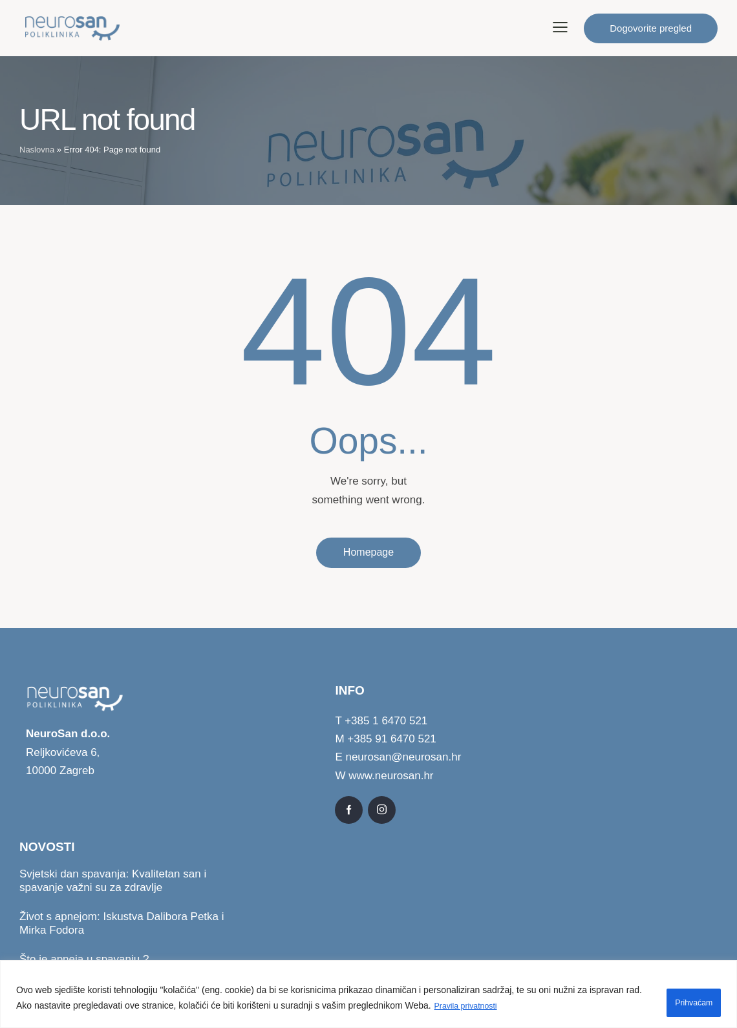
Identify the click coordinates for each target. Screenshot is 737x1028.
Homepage (368, 552)
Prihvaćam (680, 1001)
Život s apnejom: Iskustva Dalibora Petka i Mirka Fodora (121, 925)
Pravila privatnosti (488, 1009)
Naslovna (36, 149)
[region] (368, 997)
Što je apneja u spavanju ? (84, 960)
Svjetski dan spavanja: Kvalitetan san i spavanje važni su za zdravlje (112, 881)
